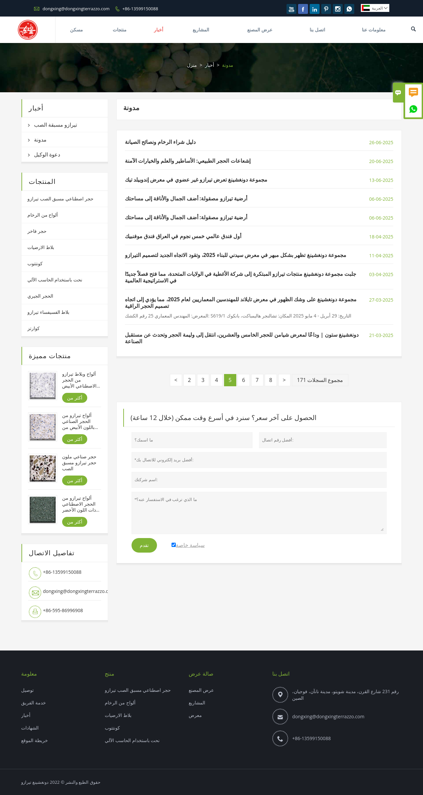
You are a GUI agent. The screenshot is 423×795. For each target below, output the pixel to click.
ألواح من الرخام (42, 215)
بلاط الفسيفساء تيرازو (48, 312)
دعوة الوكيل (47, 154)
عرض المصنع (259, 29)
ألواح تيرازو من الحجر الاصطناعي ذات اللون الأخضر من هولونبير (79, 504)
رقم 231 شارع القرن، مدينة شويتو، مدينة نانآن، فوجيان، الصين (345, 694)
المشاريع (201, 29)
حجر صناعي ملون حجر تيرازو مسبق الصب (79, 463)
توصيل (27, 690)
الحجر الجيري (40, 296)
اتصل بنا (317, 29)
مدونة (40, 139)
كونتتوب (35, 263)
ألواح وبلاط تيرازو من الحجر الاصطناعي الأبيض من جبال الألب (79, 380)
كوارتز (33, 328)
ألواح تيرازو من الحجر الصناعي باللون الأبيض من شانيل (78, 421)
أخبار (158, 29)
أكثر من (74, 398)
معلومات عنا (374, 29)
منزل (192, 65)
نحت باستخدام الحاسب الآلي (54, 279)
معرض (195, 715)
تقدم (144, 545)
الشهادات (30, 728)
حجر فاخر (37, 231)
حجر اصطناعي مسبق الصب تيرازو (60, 198)
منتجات (120, 29)
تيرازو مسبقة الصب (55, 124)
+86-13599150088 (140, 9)
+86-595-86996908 (63, 610)
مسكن (76, 29)
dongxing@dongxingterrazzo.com (76, 9)
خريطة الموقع (34, 740)
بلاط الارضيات (40, 247)
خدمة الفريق (33, 702)
